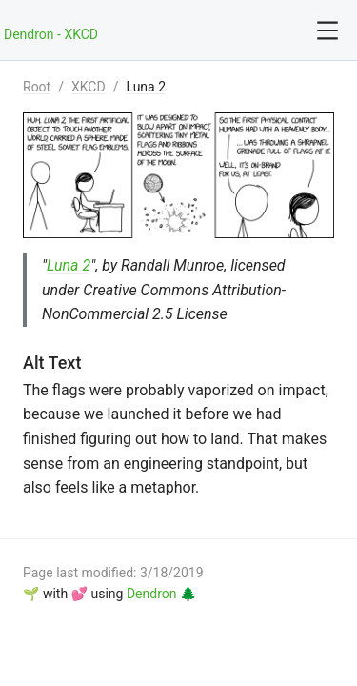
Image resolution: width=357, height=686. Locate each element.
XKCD (88, 86)
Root (36, 86)
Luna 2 (146, 86)
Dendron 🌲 (161, 593)
